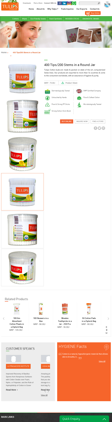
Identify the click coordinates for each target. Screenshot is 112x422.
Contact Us (94, 9)
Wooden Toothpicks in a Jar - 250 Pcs (65, 321)
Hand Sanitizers (55, 18)
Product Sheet (71, 82)
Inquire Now (82, 121)
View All (44, 395)
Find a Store (38, 3)
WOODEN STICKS (72, 18)
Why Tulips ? (52, 9)
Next (108, 318)
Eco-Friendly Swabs (38, 18)
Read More (11, 390)
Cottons (15, 18)
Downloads (27, 3)
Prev (3, 318)
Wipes (24, 18)
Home (31, 9)
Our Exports (81, 9)
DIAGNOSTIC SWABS (91, 18)
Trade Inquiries (67, 9)
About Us (41, 9)
